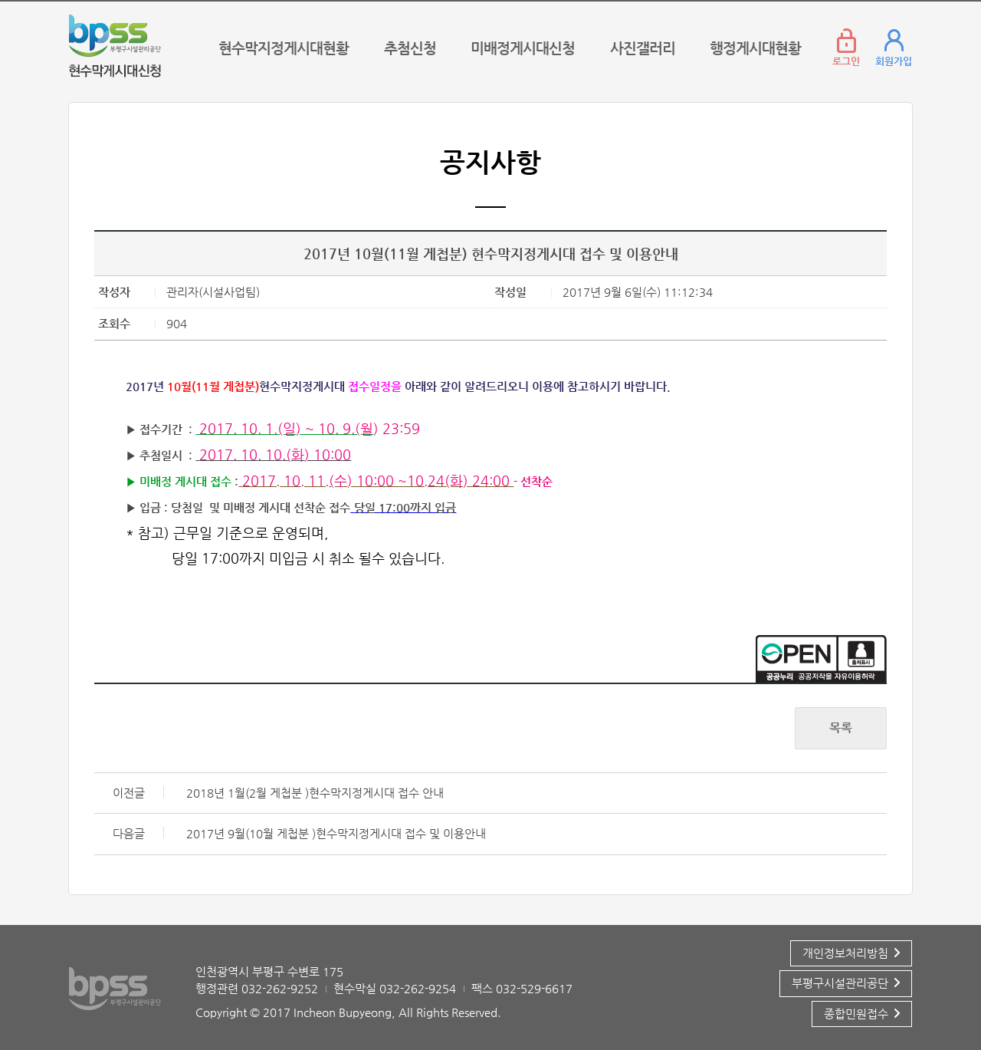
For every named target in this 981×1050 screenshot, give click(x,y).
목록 (840, 727)
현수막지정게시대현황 (283, 48)
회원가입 (893, 61)
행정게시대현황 (755, 48)
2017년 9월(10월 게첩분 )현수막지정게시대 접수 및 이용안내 (336, 833)
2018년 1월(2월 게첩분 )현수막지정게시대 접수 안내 (315, 792)
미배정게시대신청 (523, 48)
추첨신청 (410, 48)
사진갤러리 (642, 48)
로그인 (846, 61)
